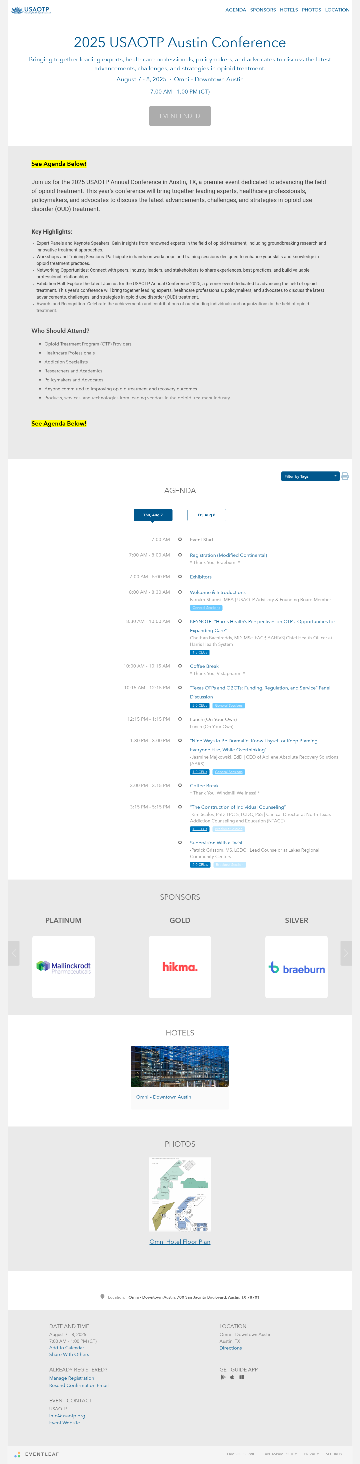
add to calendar (66, 1347)
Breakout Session (228, 829)
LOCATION (337, 10)
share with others (69, 1354)
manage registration (71, 1378)
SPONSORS (263, 10)
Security (334, 1454)
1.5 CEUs (199, 652)
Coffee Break (204, 666)
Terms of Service (241, 1454)
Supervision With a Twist (216, 843)
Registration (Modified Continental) (228, 555)
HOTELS (289, 10)
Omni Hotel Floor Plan (180, 1241)
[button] (15, 954)
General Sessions (206, 608)
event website (64, 1423)
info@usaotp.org (67, 1416)
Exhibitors (201, 577)
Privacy (311, 1454)
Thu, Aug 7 (153, 515)
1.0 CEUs (199, 772)
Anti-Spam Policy (281, 1454)
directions (231, 1348)
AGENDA (236, 10)
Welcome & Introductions (218, 592)
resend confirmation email (79, 1385)
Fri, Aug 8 (207, 515)
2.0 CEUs (199, 705)
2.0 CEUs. (200, 865)
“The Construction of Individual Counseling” (238, 807)
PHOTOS (311, 10)
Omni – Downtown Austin (163, 1097)
